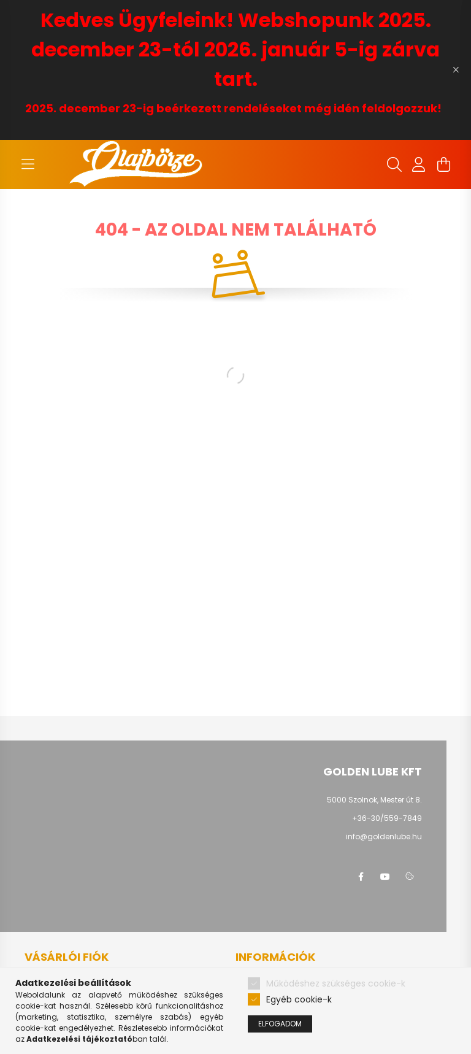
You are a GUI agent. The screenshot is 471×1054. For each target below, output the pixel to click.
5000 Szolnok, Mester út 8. (374, 799)
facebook (360, 876)
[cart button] (443, 164)
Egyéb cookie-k (299, 999)
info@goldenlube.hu (384, 836)
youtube (385, 876)
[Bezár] (455, 70)
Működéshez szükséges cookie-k (335, 983)
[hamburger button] (27, 164)
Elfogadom (280, 1023)
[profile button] (419, 164)
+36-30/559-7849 (387, 818)
